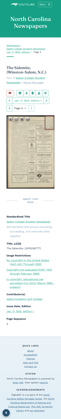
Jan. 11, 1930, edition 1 (19, 52)
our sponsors (37, 410)
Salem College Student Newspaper (26, 48)
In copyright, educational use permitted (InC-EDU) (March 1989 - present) (30, 283)
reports (44, 382)
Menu (45, 4)
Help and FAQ (30, 362)
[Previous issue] (9, 101)
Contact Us (30, 366)
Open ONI (18, 382)
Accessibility (30, 354)
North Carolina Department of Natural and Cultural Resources (31, 402)
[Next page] (9, 108)
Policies (30, 358)
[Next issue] (46, 101)
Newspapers (13, 45)
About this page (33, 82)
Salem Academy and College (24, 299)
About (30, 350)
